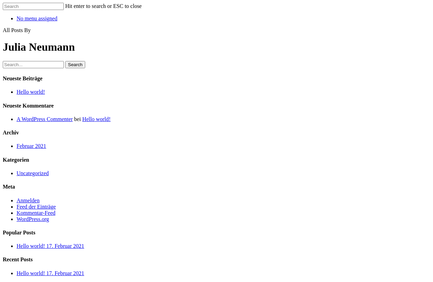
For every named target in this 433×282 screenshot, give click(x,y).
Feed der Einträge (36, 207)
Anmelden (28, 200)
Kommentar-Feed (36, 213)
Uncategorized (33, 173)
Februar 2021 (31, 146)
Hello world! (31, 92)
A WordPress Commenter (45, 119)
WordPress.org (33, 219)
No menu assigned (37, 18)
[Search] (33, 6)
